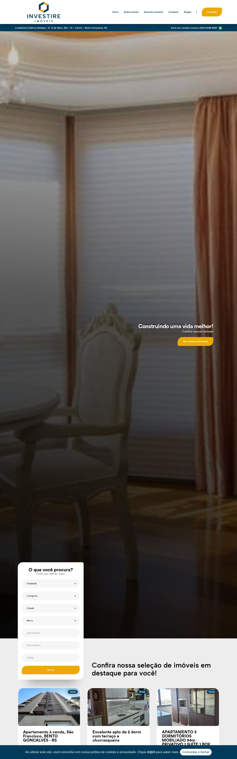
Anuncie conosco (153, 12)
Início (115, 12)
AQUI (151, 752)
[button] (51, 583)
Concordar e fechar (196, 752)
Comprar (173, 12)
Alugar (187, 12)
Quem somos (131, 12)
